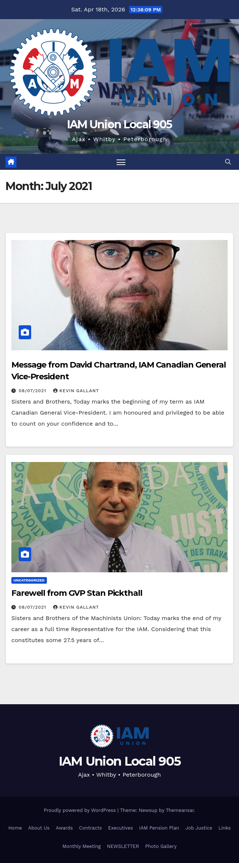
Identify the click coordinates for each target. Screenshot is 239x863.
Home (15, 828)
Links (224, 828)
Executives (120, 828)
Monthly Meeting (81, 846)
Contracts (90, 828)
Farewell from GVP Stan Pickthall (76, 593)
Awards (64, 828)
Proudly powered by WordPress (80, 810)
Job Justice (198, 828)
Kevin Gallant (76, 390)
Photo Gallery (161, 846)
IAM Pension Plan (159, 828)
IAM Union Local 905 (119, 124)
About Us (38, 828)
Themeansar (180, 810)
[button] (228, 161)
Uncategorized (29, 580)
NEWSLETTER (123, 846)
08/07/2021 (33, 390)
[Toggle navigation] (121, 162)
